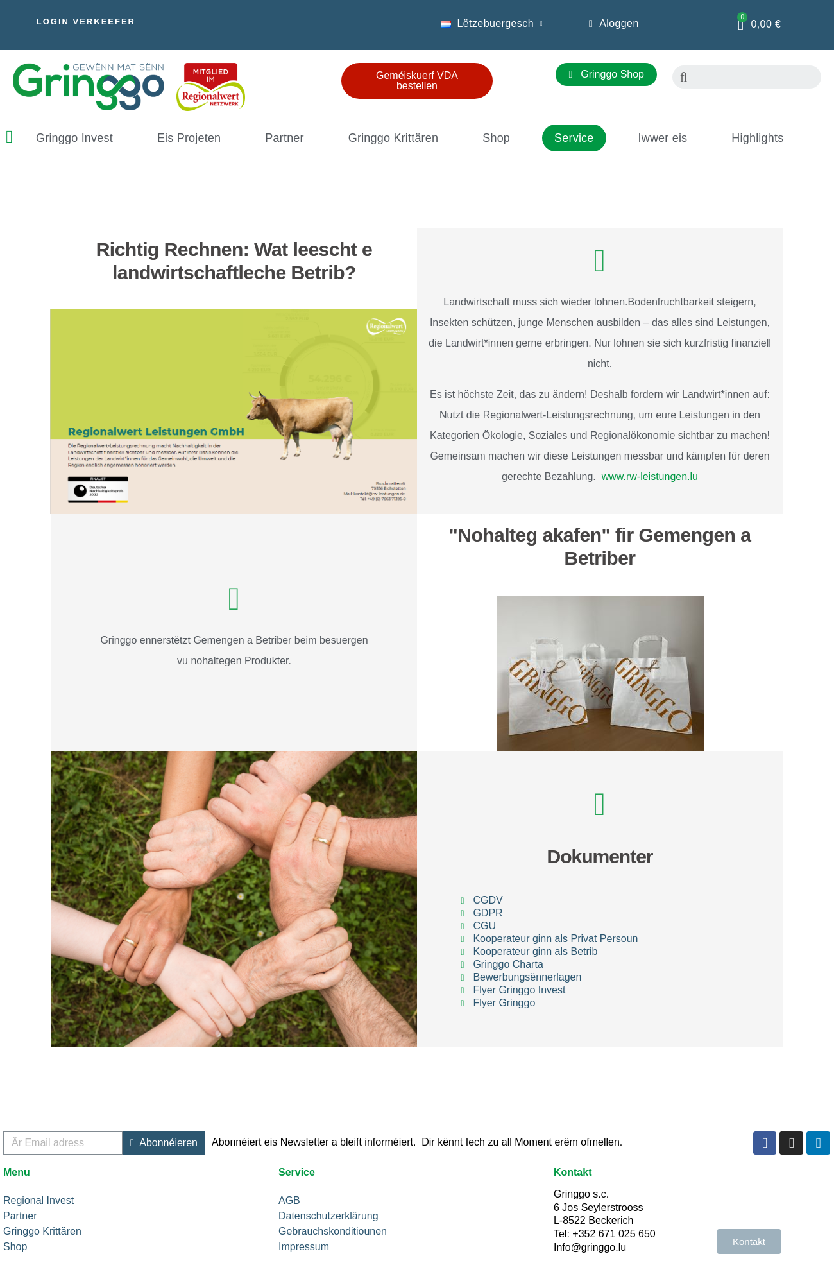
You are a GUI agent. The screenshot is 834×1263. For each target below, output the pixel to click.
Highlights (757, 138)
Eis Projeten (189, 138)
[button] (80, 22)
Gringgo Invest (74, 138)
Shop (496, 138)
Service (573, 138)
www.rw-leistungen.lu (647, 476)
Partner (284, 138)
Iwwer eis (663, 138)
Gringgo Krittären (393, 138)
